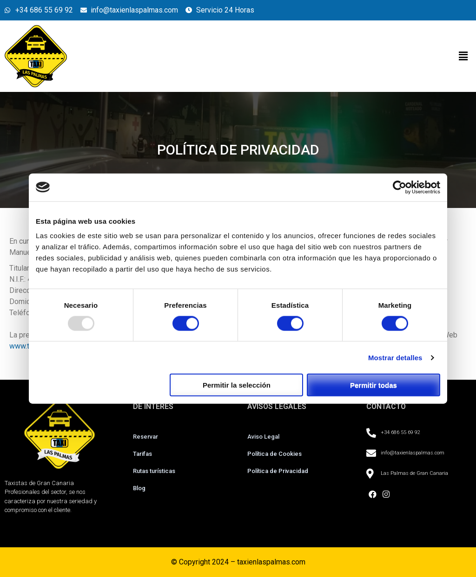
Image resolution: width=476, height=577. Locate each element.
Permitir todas (373, 385)
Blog (139, 488)
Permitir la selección (237, 385)
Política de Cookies (274, 453)
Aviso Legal (263, 436)
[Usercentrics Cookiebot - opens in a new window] (399, 187)
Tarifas (142, 453)
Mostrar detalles (395, 357)
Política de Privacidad (277, 470)
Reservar (146, 436)
